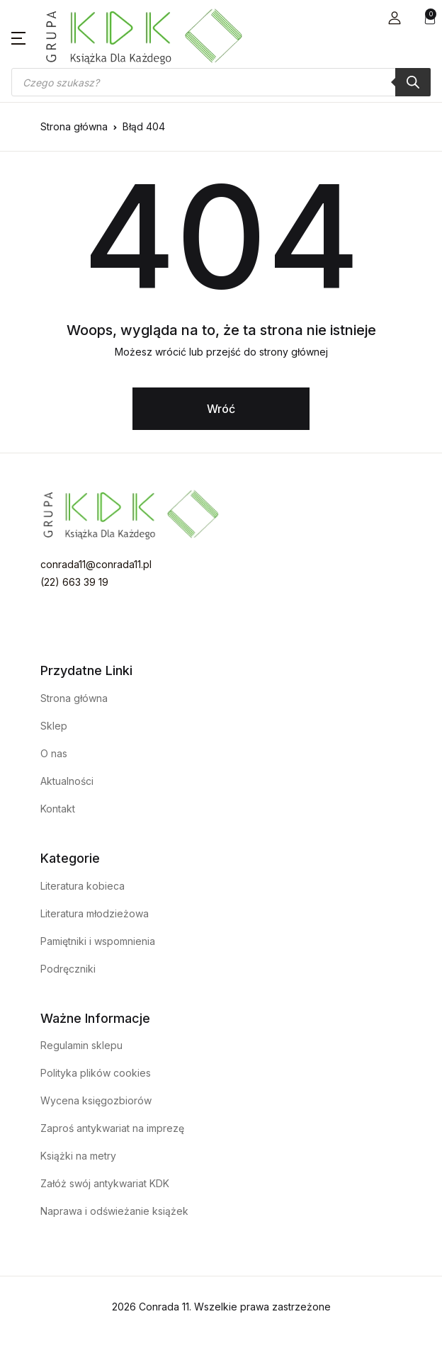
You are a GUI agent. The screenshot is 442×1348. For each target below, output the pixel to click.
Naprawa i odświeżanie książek (114, 1211)
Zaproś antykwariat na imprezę (112, 1128)
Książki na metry (78, 1156)
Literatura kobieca (82, 886)
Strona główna (74, 126)
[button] (394, 18)
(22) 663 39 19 (74, 582)
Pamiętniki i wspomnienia (97, 941)
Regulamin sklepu (81, 1045)
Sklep (53, 726)
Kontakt (57, 809)
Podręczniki (68, 969)
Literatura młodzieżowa (94, 913)
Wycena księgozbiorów (96, 1100)
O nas (53, 753)
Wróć (221, 409)
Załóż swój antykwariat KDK (104, 1183)
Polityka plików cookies (95, 1073)
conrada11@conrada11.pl (96, 564)
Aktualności (67, 781)
